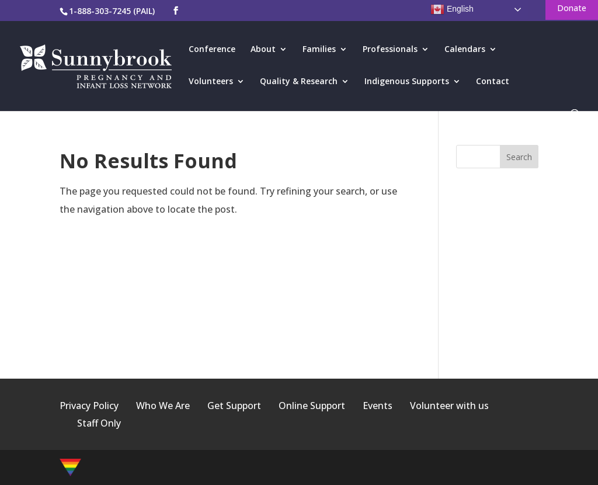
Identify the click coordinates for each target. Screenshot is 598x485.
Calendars (464, 49)
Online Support (312, 405)
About (263, 49)
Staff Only (99, 423)
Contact (492, 81)
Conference (212, 49)
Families (319, 49)
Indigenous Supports (406, 81)
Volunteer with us (449, 405)
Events (377, 405)
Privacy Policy (89, 405)
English (452, 9)
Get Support (234, 405)
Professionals (390, 49)
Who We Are (163, 405)
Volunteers (211, 81)
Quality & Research (299, 81)
